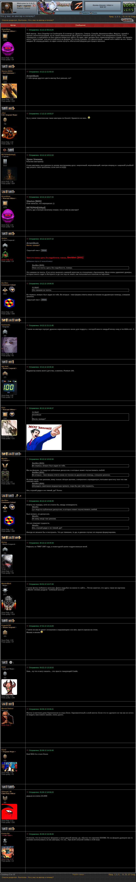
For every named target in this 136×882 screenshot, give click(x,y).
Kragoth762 (6, 625)
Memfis (4, 458)
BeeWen (4, 283)
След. (133, 16)
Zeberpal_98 (6, 791)
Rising (4, 542)
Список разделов (9, 20)
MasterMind (6, 583)
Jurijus (4, 238)
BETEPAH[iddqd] (8, 154)
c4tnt (3, 113)
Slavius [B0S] (6, 71)
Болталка (22, 20)
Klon (3, 408)
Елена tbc (5, 833)
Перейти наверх (78, 874)
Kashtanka (5, 325)
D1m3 (3, 750)
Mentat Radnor (7, 708)
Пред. (111, 16)
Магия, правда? (33, 245)
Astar (3, 667)
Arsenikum (5, 29)
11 (123, 16)
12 (126, 16)
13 (129, 16)
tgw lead (4, 366)
